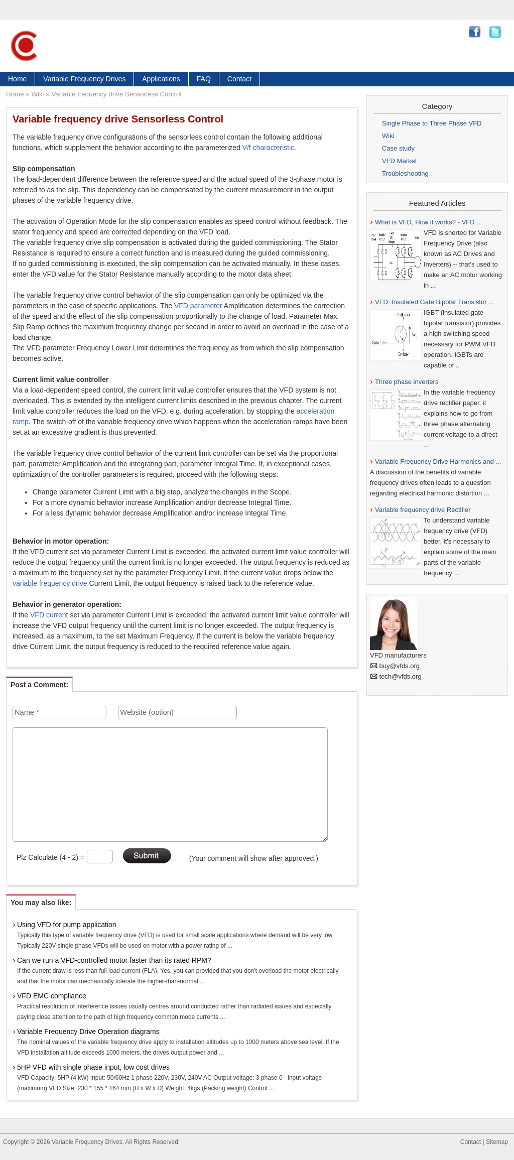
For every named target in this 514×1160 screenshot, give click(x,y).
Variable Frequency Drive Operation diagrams (88, 1031)
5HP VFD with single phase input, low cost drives (93, 1067)
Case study (398, 148)
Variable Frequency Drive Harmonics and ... (438, 461)
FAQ (204, 79)
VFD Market (399, 161)
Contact (239, 79)
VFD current (49, 615)
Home (17, 79)
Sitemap (497, 1141)
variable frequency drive (50, 583)
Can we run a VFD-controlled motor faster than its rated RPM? (114, 960)
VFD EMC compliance (51, 996)
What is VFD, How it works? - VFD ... (428, 222)
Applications (161, 79)
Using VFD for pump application (66, 925)
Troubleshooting (405, 173)
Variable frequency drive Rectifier (423, 509)
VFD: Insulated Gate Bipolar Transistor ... (434, 302)
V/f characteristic (268, 148)
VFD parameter (198, 306)
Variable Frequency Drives (84, 79)
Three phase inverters (406, 381)
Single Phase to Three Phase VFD (432, 123)
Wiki (37, 94)
